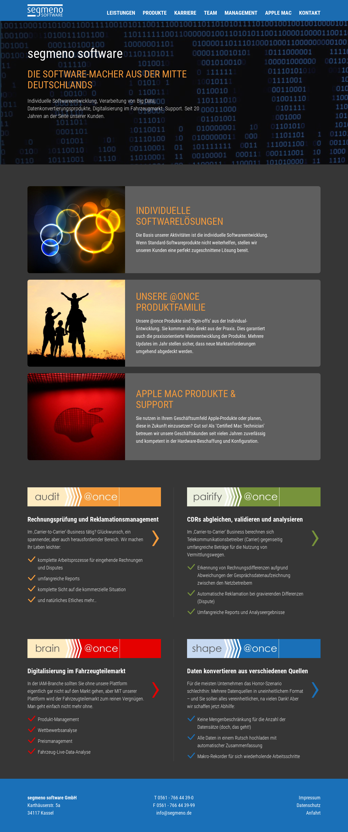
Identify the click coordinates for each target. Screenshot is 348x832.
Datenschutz (309, 805)
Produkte (155, 13)
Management (241, 13)
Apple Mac (278, 13)
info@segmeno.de (173, 813)
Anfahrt (313, 813)
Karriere (185, 13)
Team (210, 13)
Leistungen (121, 13)
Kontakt (310, 13)
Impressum (310, 797)
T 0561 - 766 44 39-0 (174, 797)
